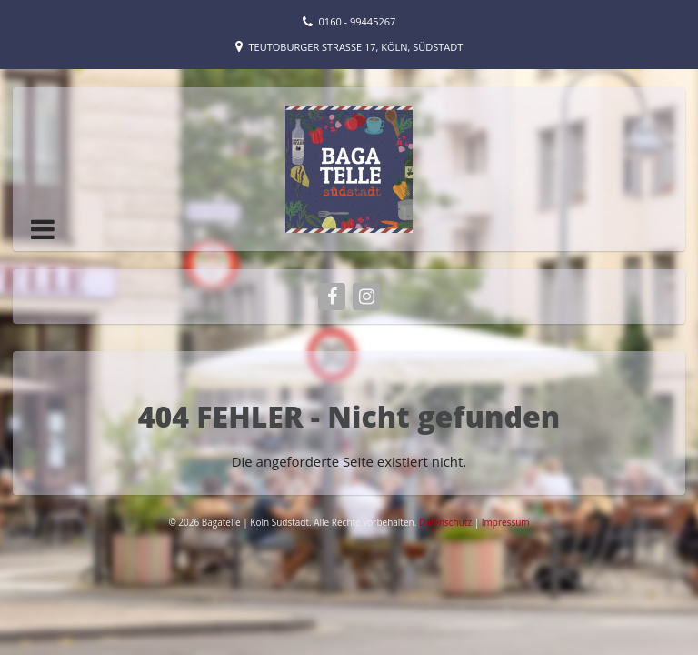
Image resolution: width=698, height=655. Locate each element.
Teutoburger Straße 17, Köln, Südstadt (356, 47)
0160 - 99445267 (357, 21)
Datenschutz (446, 522)
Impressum (506, 522)
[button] (43, 229)
